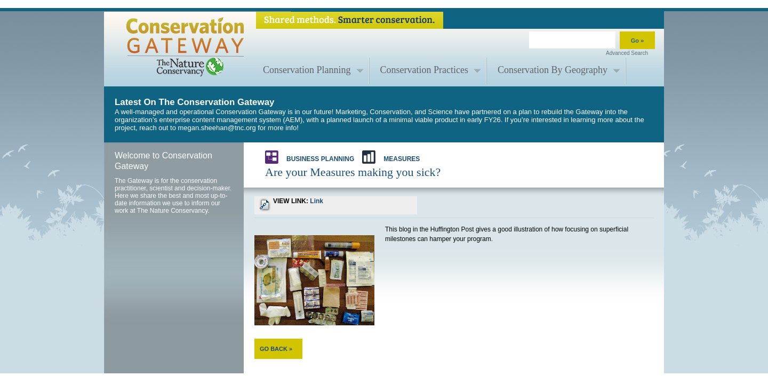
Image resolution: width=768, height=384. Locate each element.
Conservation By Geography (552, 70)
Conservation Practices (424, 70)
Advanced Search (627, 53)
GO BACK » (276, 349)
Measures (391, 157)
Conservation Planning (307, 70)
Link (316, 201)
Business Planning (309, 157)
